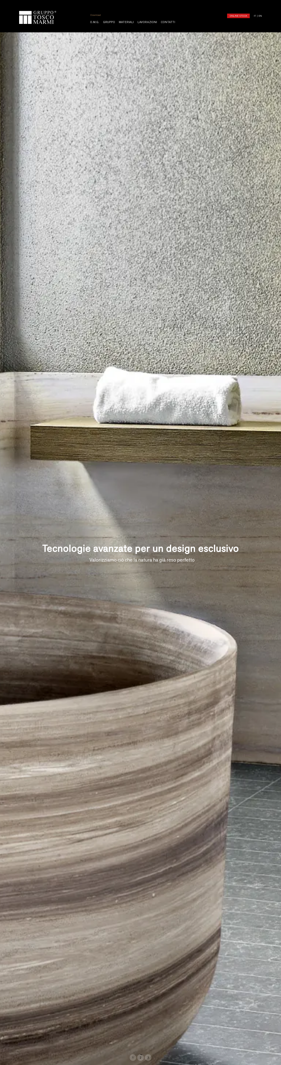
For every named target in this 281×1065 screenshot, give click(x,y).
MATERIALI (126, 22)
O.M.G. (94, 22)
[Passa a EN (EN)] (259, 16)
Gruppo (109, 22)
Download (95, 15)
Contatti (168, 22)
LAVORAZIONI (147, 22)
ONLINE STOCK (238, 15)
